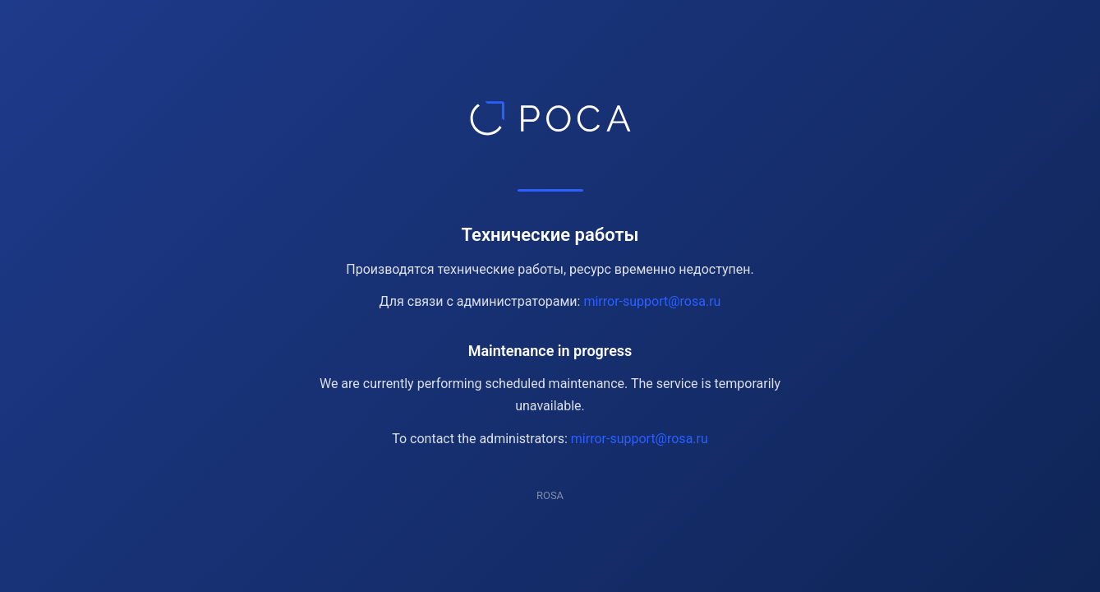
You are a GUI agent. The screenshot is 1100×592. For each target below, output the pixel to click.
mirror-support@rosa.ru (651, 301)
